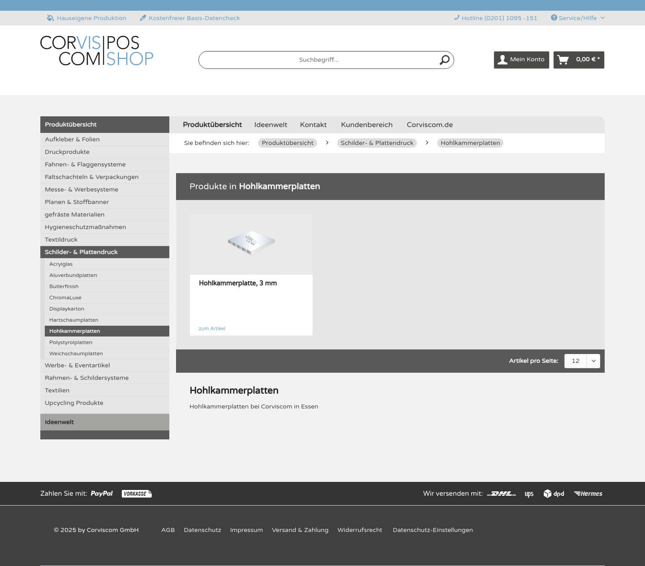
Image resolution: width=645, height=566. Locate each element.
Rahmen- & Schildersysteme (87, 378)
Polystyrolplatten (70, 342)
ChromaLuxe (65, 297)
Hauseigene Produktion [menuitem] (86, 18)
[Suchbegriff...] (326, 60)
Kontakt (313, 124)
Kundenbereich (366, 124)
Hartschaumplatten (74, 320)
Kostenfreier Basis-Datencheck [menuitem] (190, 18)
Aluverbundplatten (73, 275)
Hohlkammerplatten (74, 331)
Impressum (246, 530)
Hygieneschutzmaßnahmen (85, 227)
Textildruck (61, 239)
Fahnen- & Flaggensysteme (85, 164)
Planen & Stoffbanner (77, 202)
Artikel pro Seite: (533, 361)
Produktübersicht (70, 124)
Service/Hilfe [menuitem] (574, 18)
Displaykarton (66, 309)
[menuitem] (326, 64)
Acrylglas (61, 264)
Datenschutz (202, 530)
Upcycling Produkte (74, 403)
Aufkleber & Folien (72, 139)
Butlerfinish (64, 286)
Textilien (57, 390)
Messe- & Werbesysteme (81, 189)
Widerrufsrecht (360, 530)
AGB (168, 530)
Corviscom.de (430, 124)
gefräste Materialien (74, 214)
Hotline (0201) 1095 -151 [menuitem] (496, 18)
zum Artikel (212, 329)
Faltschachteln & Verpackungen (92, 177)
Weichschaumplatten (76, 353)
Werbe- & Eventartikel (77, 365)
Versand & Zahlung (300, 530)
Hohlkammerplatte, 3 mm (238, 283)
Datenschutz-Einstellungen (433, 530)
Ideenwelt (59, 422)
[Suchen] (445, 60)
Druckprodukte (67, 152)
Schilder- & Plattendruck (81, 252)
